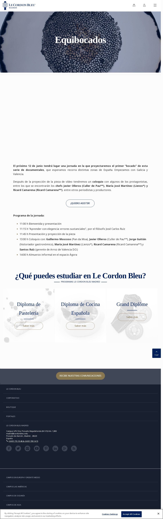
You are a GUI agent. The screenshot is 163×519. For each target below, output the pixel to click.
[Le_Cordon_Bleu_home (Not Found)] (19, 5)
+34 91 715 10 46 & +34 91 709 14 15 (23, 441)
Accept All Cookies (131, 514)
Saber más (28, 325)
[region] (81, 514)
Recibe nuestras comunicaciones (80, 375)
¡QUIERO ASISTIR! (80, 203)
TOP (156, 353)
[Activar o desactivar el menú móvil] (155, 5)
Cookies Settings (110, 514)
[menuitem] (134, 5)
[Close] (158, 514)
